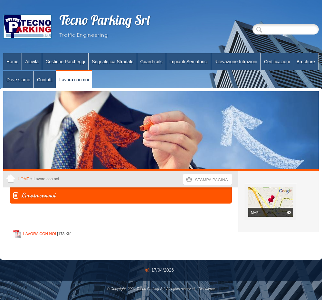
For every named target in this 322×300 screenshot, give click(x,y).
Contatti (44, 79)
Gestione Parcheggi (65, 61)
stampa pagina (211, 179)
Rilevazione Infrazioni (235, 61)
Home (12, 61)
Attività (32, 61)
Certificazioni (277, 61)
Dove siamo (18, 79)
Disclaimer (206, 289)
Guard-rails (151, 61)
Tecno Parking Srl (104, 21)
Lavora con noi (74, 79)
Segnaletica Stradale (112, 61)
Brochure (306, 61)
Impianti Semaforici (188, 61)
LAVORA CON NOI (39, 234)
